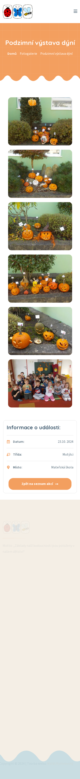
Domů (12, 53)
